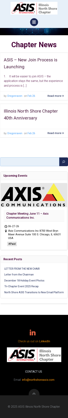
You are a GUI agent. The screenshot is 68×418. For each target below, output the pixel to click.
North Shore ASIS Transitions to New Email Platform (34, 292)
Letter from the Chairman (19, 274)
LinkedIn (44, 341)
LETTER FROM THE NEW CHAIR (22, 268)
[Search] (63, 161)
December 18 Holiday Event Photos (24, 280)
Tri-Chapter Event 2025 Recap (21, 286)
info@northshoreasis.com (38, 380)
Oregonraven (14, 95)
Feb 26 (31, 95)
